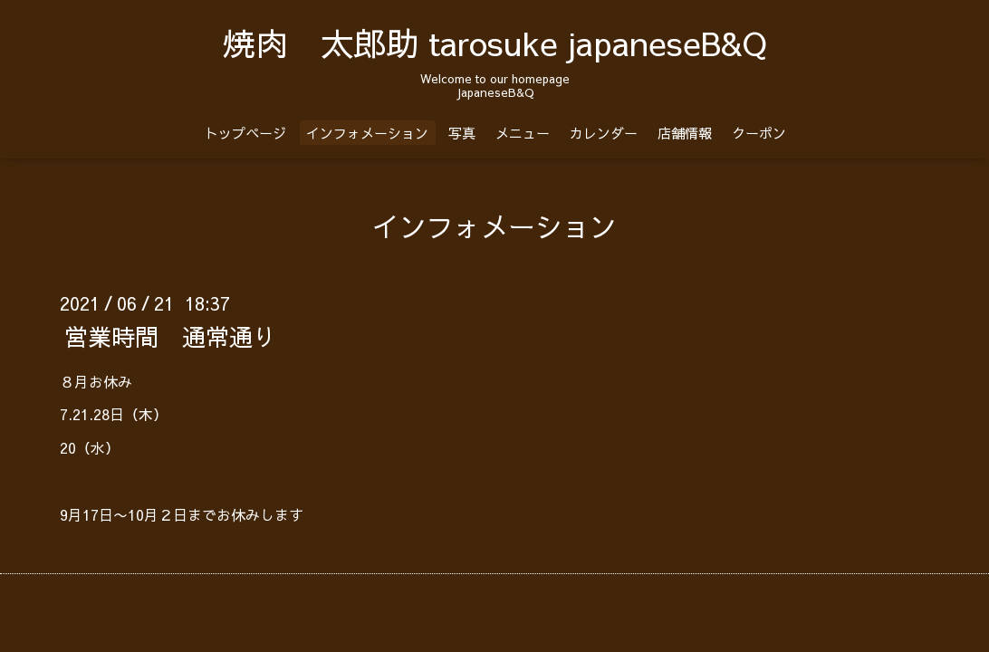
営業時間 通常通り (170, 335)
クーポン (759, 132)
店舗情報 (685, 132)
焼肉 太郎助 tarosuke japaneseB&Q (495, 42)
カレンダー (604, 132)
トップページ (245, 132)
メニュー (522, 132)
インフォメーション (367, 132)
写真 (461, 132)
